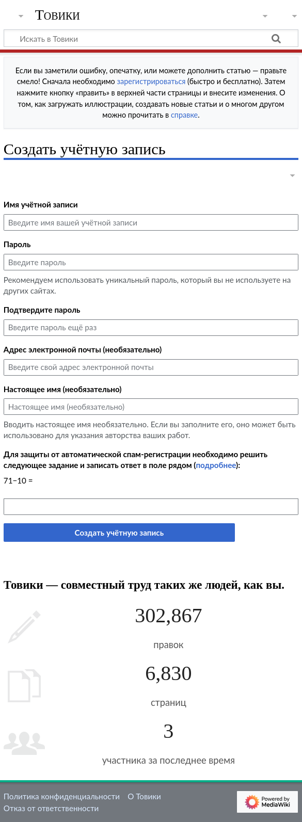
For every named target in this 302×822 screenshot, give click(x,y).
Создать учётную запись (119, 532)
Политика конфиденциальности (62, 796)
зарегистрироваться (151, 81)
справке (184, 114)
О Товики (144, 796)
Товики (57, 15)
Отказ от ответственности (51, 808)
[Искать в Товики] (151, 38)
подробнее (216, 465)
